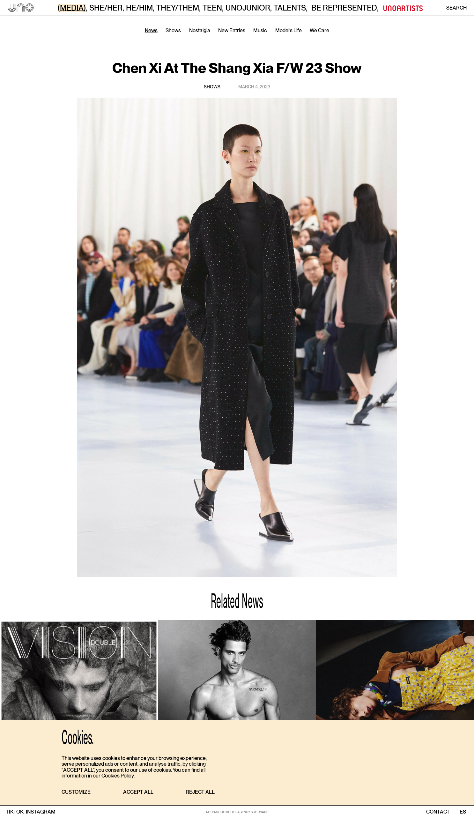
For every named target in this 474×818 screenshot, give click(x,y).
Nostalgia (199, 30)
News (151, 30)
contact (438, 811)
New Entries (231, 30)
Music (260, 30)
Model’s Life (288, 30)
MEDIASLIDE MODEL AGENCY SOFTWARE (237, 812)
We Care (319, 30)
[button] (76, 792)
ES (463, 811)
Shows (173, 30)
